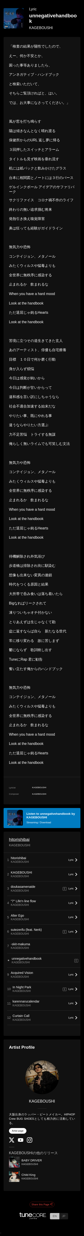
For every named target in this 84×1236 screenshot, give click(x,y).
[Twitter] (11, 1141)
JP (63, 1216)
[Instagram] (29, 1141)
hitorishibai (19, 839)
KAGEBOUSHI (41, 28)
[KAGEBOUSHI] (42, 1077)
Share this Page (42, 1204)
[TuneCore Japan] (32, 1218)
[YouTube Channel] (20, 1140)
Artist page (18, 1130)
